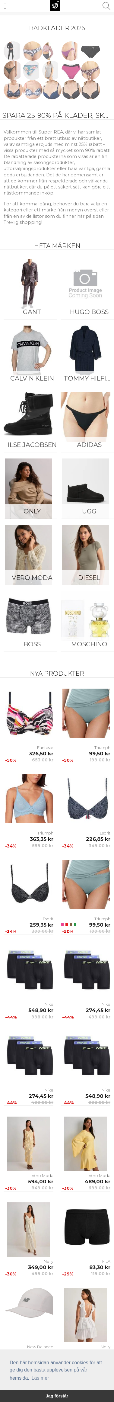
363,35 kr (41, 839)
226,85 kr (98, 839)
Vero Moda (32, 577)
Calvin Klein (32, 378)
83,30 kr (99, 1267)
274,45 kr (98, 1010)
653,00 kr (42, 759)
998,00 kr (42, 1017)
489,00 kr (97, 1182)
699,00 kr (99, 1187)
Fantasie (45, 747)
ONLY (32, 511)
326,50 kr (41, 754)
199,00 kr (100, 759)
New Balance (40, 1346)
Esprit (105, 833)
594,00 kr (40, 1182)
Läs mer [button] (40, 1378)
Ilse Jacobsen (32, 445)
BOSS (32, 644)
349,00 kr (99, 845)
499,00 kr (99, 1017)
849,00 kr (42, 1187)
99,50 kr (99, 754)
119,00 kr (100, 1273)
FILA (106, 1261)
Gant (32, 312)
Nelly (48, 1261)
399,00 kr (42, 931)
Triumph (102, 747)
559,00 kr (42, 845)
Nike (49, 1004)
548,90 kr (40, 1010)
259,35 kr (41, 925)
